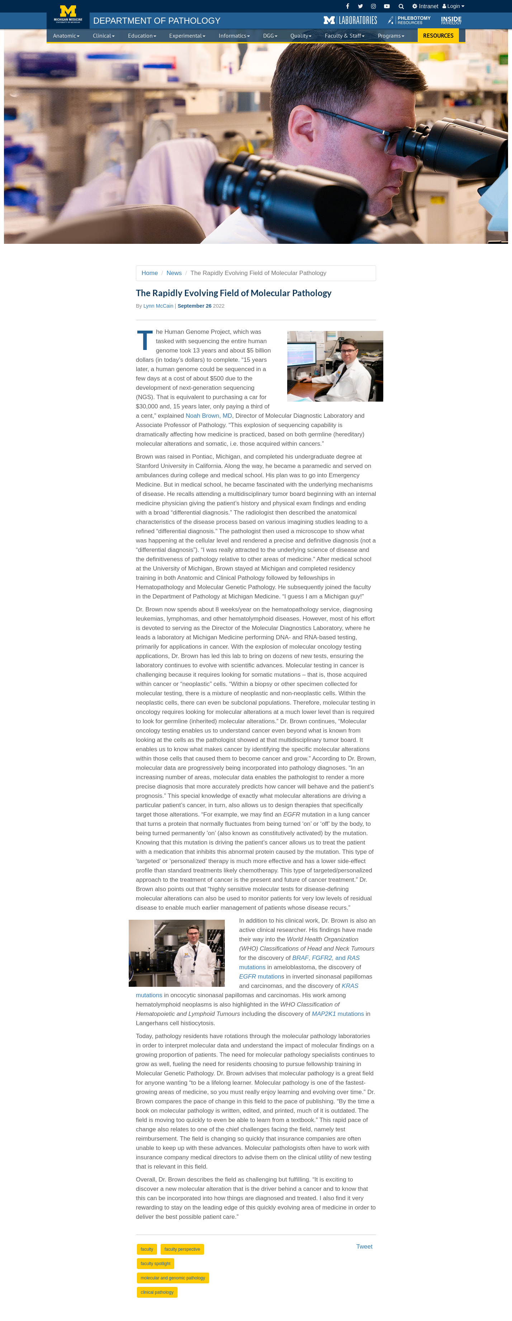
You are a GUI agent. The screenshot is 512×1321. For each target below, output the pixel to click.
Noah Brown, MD (209, 415)
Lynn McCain (158, 306)
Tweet (364, 1246)
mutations (338, 1013)
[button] (350, 20)
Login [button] (453, 6)
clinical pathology (157, 1292)
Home (150, 273)
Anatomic (66, 35)
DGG (270, 35)
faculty (147, 1249)
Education (142, 35)
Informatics (234, 35)
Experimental (187, 35)
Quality (301, 35)
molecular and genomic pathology (173, 1277)
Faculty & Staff (345, 35)
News (174, 273)
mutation (260, 976)
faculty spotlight (156, 1263)
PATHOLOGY (157, 20)
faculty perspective (182, 1249)
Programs (391, 35)
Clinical (104, 35)
